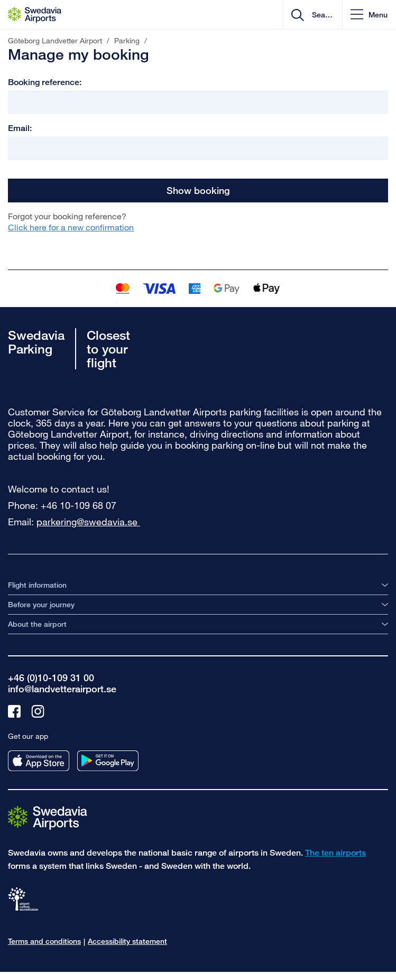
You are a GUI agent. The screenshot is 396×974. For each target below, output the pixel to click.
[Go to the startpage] (47, 817)
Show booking (198, 190)
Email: (20, 128)
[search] (321, 14)
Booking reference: (44, 82)
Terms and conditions (44, 940)
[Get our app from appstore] (38, 760)
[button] (369, 14)
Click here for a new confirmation (71, 227)
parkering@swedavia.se (88, 521)
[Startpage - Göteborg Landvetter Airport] (34, 15)
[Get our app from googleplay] (108, 760)
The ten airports (335, 853)
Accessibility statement (127, 940)
